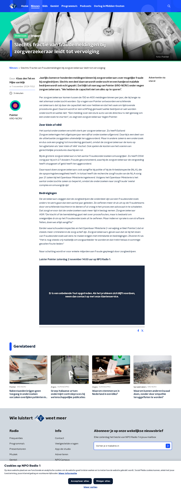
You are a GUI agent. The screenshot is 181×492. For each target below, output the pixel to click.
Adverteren (61, 454)
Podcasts (85, 6)
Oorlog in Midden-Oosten (109, 6)
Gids (45, 6)
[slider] (92, 311)
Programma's (69, 6)
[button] (169, 6)
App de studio (63, 449)
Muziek (13, 454)
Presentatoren (17, 449)
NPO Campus (62, 460)
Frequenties (16, 438)
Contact (59, 438)
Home (24, 6)
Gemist (54, 6)
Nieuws (35, 6)
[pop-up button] (132, 319)
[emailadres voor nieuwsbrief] (133, 446)
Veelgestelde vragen (66, 443)
